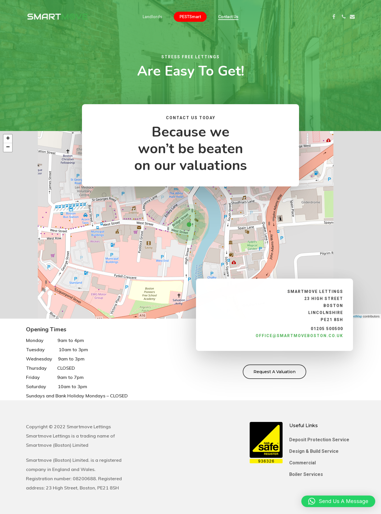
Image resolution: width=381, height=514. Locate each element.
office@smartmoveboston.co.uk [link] (297, 334)
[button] (190, 225)
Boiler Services (306, 474)
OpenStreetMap (351, 316)
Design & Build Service (314, 451)
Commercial (302, 463)
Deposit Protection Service (319, 439)
